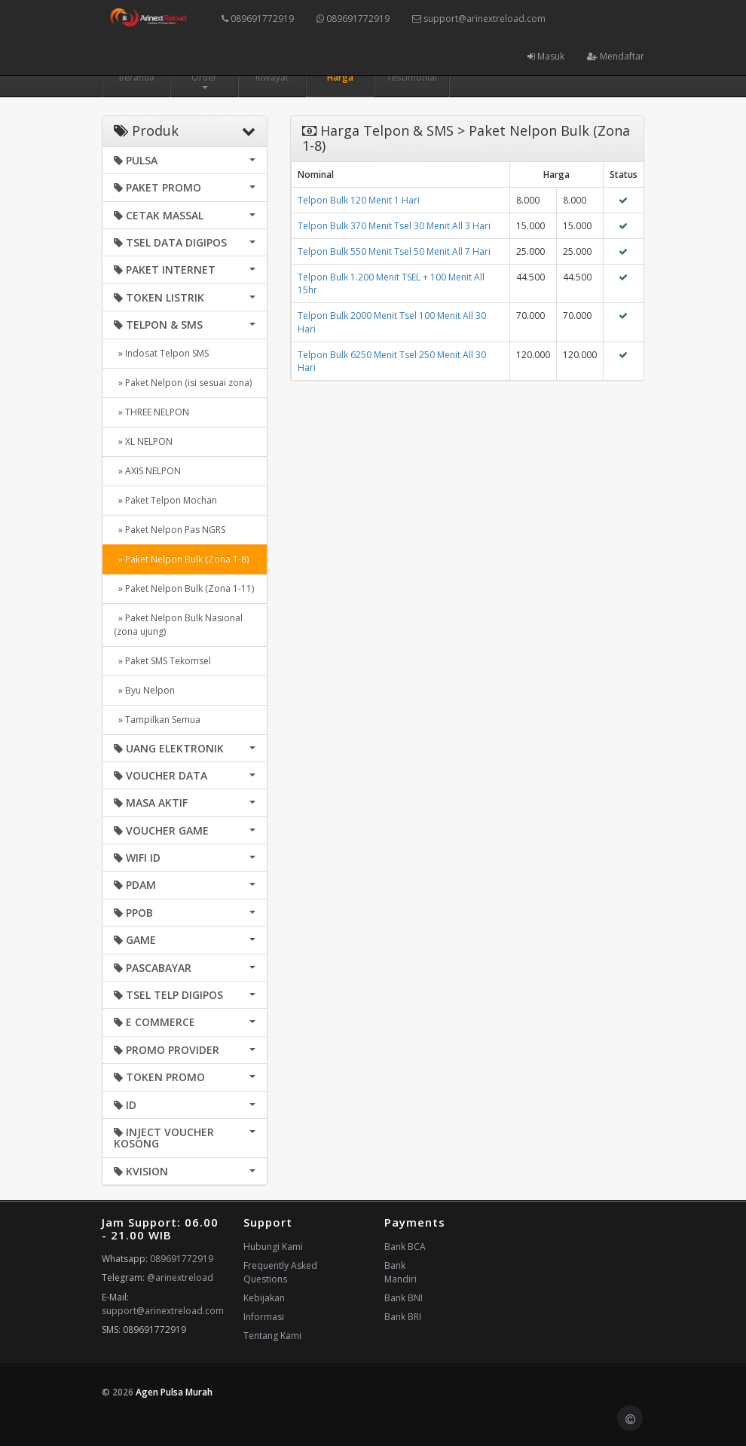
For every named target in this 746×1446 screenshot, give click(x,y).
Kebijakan (264, 1297)
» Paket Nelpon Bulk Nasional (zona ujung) (178, 624)
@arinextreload (180, 1277)
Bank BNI (403, 1297)
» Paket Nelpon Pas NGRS (169, 529)
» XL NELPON (143, 441)
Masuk (545, 56)
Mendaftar (615, 56)
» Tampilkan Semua (157, 719)
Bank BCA (405, 1246)
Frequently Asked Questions (280, 1272)
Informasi (263, 1316)
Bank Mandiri (400, 1272)
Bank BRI (402, 1316)
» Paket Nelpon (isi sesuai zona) (183, 382)
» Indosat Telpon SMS (161, 353)
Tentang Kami (272, 1335)
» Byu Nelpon (144, 690)
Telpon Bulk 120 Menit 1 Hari (359, 200)
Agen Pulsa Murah (174, 1392)
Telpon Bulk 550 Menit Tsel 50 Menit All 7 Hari (394, 251)
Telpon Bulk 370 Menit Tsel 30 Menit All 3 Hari (394, 225)
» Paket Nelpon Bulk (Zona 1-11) (184, 588)
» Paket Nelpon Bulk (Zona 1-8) (181, 559)
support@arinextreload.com (479, 18)
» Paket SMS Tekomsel (162, 660)
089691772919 (258, 18)
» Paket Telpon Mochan (165, 500)
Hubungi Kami (273, 1246)
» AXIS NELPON (147, 470)
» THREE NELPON (151, 412)
